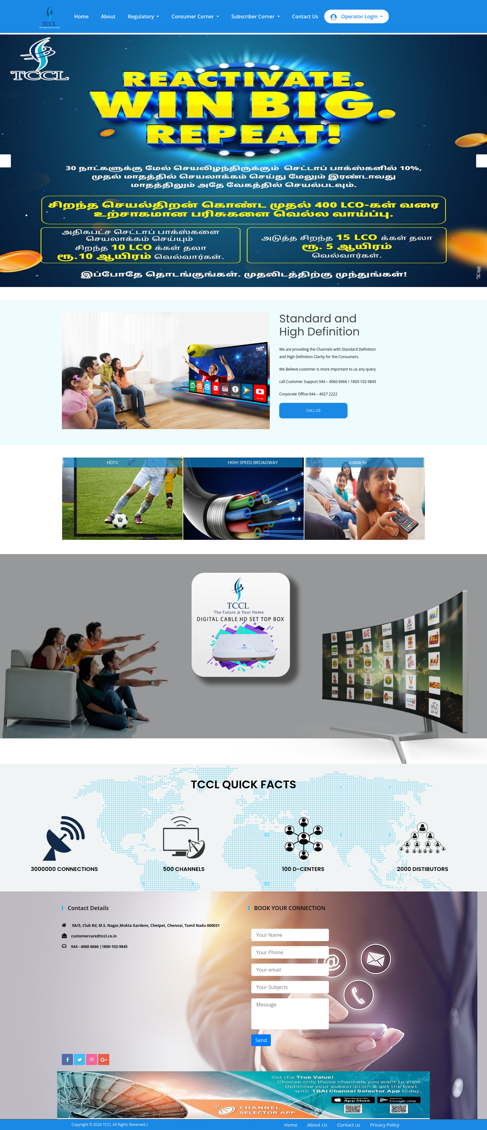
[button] (143, 16)
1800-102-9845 (114, 946)
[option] (243, 160)
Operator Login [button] (354, 16)
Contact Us (305, 16)
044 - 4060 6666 (85, 946)
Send (261, 1040)
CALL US (313, 410)
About (108, 16)
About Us (317, 1125)
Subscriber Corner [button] (253, 16)
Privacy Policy (384, 1125)
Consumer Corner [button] (193, 16)
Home (84, 16)
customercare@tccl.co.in (94, 936)
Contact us (348, 1125)
